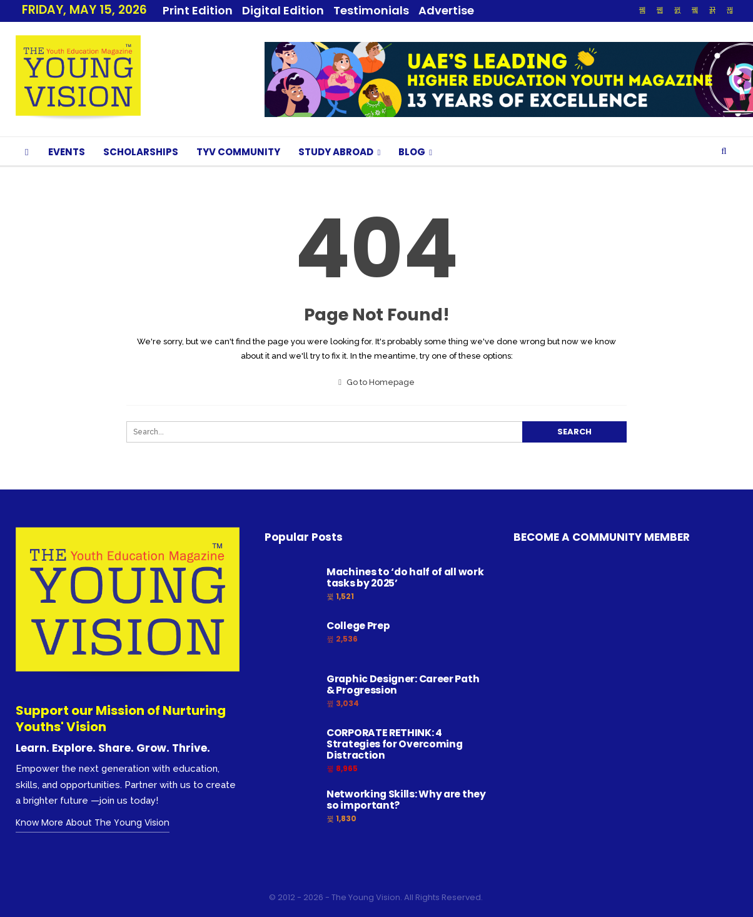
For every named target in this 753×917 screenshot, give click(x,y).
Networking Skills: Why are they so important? (406, 799)
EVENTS (66, 151)
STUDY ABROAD (335, 151)
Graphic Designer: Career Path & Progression (402, 684)
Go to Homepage (376, 382)
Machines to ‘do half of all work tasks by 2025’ (404, 577)
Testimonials (371, 10)
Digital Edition (283, 10)
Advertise (446, 10)
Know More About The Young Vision (92, 822)
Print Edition (198, 10)
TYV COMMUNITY (238, 151)
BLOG (411, 151)
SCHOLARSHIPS (140, 151)
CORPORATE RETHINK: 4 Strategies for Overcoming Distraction (394, 743)
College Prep (358, 625)
